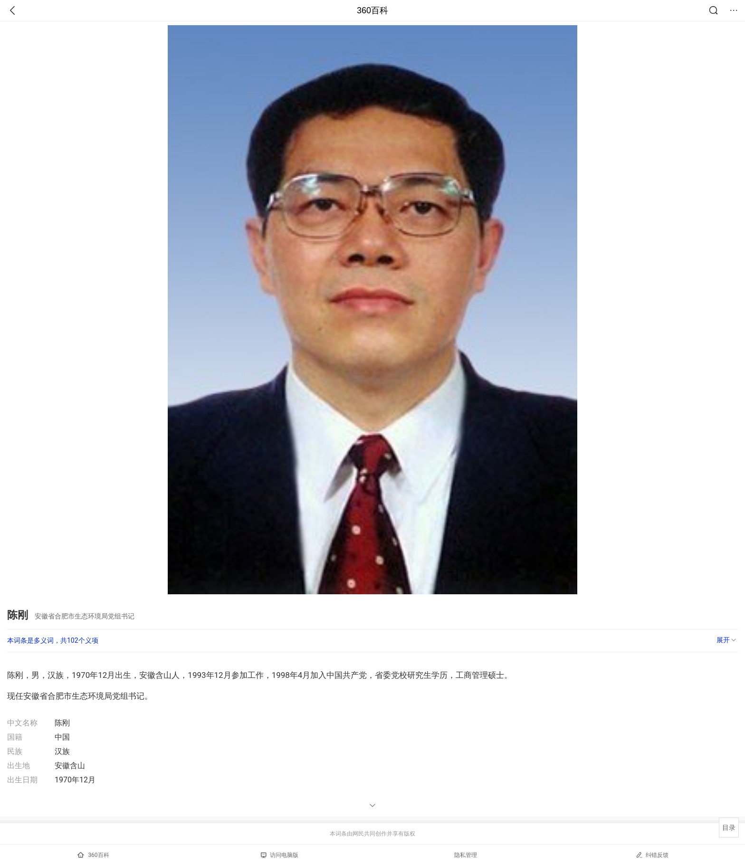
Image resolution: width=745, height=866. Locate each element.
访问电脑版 (279, 855)
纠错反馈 (652, 854)
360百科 (372, 10)
